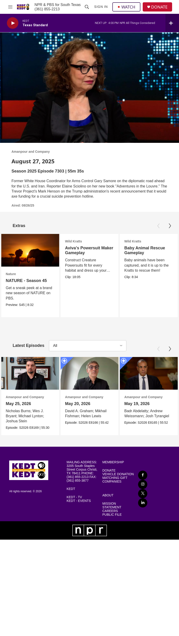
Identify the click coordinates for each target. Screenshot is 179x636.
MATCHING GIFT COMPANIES (114, 481)
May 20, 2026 (109, 404)
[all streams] (172, 23)
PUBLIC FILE (112, 516)
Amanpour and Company (30, 151)
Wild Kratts (75, 241)
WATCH (126, 7)
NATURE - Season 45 (26, 280)
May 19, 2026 (162, 404)
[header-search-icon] (86, 7)
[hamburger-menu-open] (10, 7)
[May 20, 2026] (121, 374)
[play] (12, 23)
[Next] (170, 225)
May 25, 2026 (18, 404)
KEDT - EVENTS (79, 502)
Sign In (101, 7)
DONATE (159, 7)
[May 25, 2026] (30, 374)
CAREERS (110, 512)
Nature (11, 274)
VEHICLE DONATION (118, 476)
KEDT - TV (74, 499)
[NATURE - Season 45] (30, 250)
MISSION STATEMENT (111, 507)
